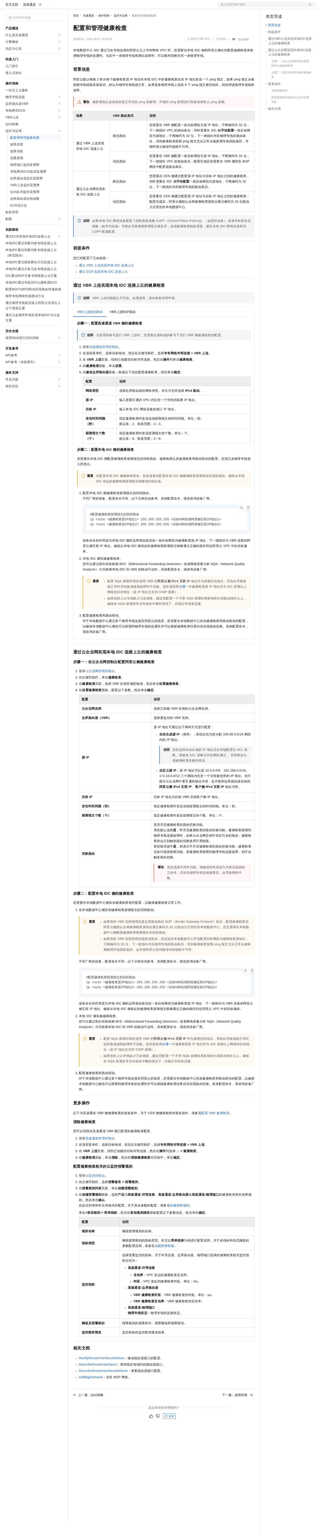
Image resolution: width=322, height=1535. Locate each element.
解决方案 (72, 7)
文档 (261, 7)
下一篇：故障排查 (237, 1411)
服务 (133, 7)
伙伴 (122, 7)
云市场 (110, 7)
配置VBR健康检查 (215, 1129)
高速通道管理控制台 (104, 361)
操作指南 (104, 30)
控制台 (281, 7)
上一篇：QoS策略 (88, 1411)
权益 (87, 7)
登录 (309, 7)
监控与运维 (120, 30)
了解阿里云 (149, 7)
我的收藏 (243, 53)
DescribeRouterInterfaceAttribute (103, 1386)
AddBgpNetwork (91, 1393)
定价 (97, 7)
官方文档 (11, 19)
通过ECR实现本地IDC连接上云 (103, 286)
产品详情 (221, 53)
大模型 (46, 7)
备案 (270, 7)
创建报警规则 (179, 1221)
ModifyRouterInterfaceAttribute (102, 1374)
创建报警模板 (164, 1261)
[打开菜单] (7, 7)
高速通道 (29, 19)
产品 (59, 7)
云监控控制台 (95, 1191)
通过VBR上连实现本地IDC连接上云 (106, 280)
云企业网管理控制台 (100, 686)
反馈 (169, 1432)
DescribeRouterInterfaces (98, 1380)
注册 (292, 7)
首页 (76, 30)
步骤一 (184, 601)
